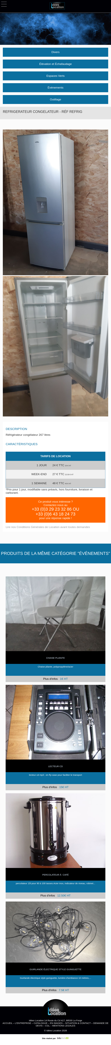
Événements (56, 87)
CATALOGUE (40, 1023)
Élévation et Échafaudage (55, 63)
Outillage (55, 99)
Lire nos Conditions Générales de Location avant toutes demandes (48, 527)
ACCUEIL (7, 1023)
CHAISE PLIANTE (55, 658)
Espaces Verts (55, 75)
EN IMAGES (56, 1023)
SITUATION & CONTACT (78, 1023)
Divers (55, 52)
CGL (47, 1025)
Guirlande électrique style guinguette (55, 969)
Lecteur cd (55, 766)
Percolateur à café (55, 874)
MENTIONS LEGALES (63, 1025)
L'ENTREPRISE (23, 1023)
